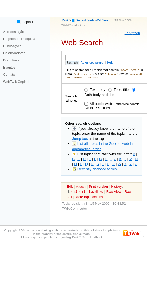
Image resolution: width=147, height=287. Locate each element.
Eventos (9, 67)
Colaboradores (14, 53)
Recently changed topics (97, 169)
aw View (113, 191)
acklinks (96, 191)
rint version (98, 186)
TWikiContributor (72, 25)
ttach (135, 33)
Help (110, 62)
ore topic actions (89, 196)
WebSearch (104, 20)
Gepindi (25, 22)
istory (116, 186)
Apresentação (13, 32)
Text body (97, 89)
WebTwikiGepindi (16, 82)
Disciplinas (11, 60)
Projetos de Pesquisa (19, 39)
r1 (83, 191)
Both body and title (99, 94)
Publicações (12, 46)
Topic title (121, 89)
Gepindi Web (85, 20)
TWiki (65, 20)
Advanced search (93, 62)
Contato (9, 75)
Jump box (80, 138)
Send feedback (92, 236)
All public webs (101, 103)
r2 (75, 191)
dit (127, 33)
